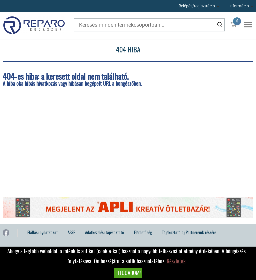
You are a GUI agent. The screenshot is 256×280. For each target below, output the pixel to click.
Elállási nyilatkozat (42, 233)
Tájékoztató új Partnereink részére (189, 233)
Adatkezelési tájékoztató (104, 233)
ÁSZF (71, 233)
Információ (239, 5)
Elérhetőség (143, 233)
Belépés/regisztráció (197, 5)
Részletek (176, 261)
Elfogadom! (128, 273)
